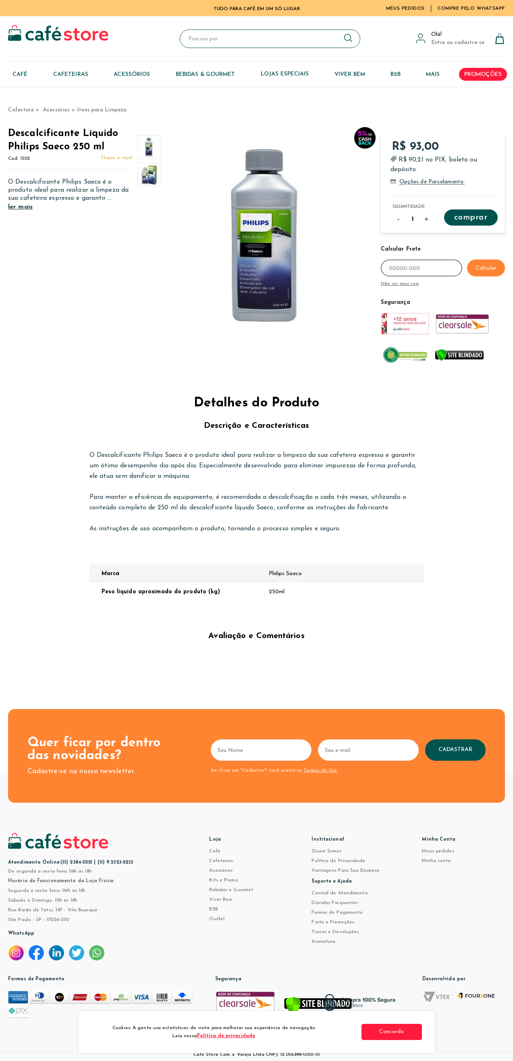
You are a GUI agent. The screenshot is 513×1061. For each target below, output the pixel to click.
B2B (213, 909)
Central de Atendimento (340, 893)
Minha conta (436, 860)
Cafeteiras (221, 860)
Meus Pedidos (405, 8)
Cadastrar (455, 750)
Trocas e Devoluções (335, 931)
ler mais (20, 207)
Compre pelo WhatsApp (471, 8)
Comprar (470, 217)
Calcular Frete (401, 249)
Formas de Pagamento (337, 912)
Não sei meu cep (400, 283)
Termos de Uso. (320, 770)
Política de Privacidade (338, 860)
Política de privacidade (226, 1036)
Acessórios (221, 870)
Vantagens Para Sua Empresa (345, 870)
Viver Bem (220, 899)
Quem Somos (326, 851)
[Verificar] (318, 1006)
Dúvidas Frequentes (335, 902)
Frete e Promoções (333, 922)
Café (214, 851)
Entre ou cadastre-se (457, 43)
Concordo (391, 1032)
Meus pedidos (438, 851)
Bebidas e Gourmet (231, 889)
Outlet (217, 919)
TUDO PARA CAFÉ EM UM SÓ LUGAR (257, 8)
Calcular (486, 268)
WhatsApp (21, 933)
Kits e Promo (223, 880)
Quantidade (409, 206)
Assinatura (323, 941)
